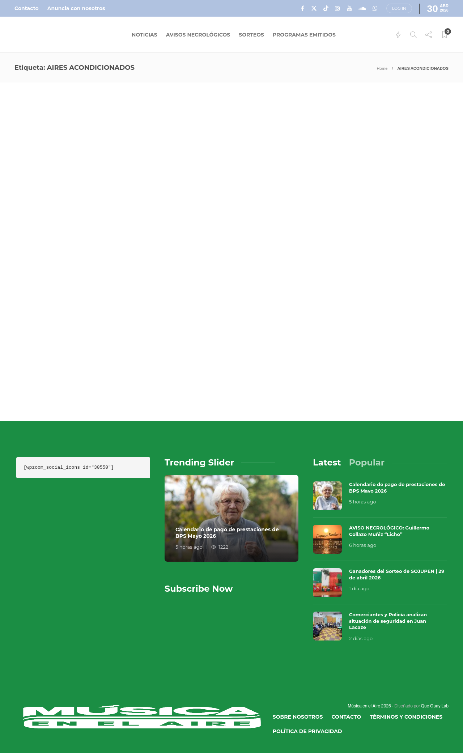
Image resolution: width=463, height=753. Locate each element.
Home (382, 68)
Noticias (144, 34)
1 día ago (359, 588)
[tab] (327, 462)
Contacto (26, 8)
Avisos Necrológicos (198, 34)
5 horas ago (189, 547)
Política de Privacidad (307, 731)
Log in (399, 8)
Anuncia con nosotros (76, 8)
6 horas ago (362, 545)
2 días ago (361, 638)
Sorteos (251, 34)
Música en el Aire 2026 (369, 706)
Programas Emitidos (304, 34)
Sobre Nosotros (298, 717)
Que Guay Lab (435, 706)
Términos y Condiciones (406, 717)
